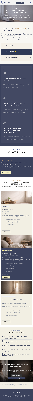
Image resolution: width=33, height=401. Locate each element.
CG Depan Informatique (19, 396)
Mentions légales (25, 395)
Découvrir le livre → (6, 172)
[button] (30, 3)
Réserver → (6, 277)
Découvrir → (6, 231)
